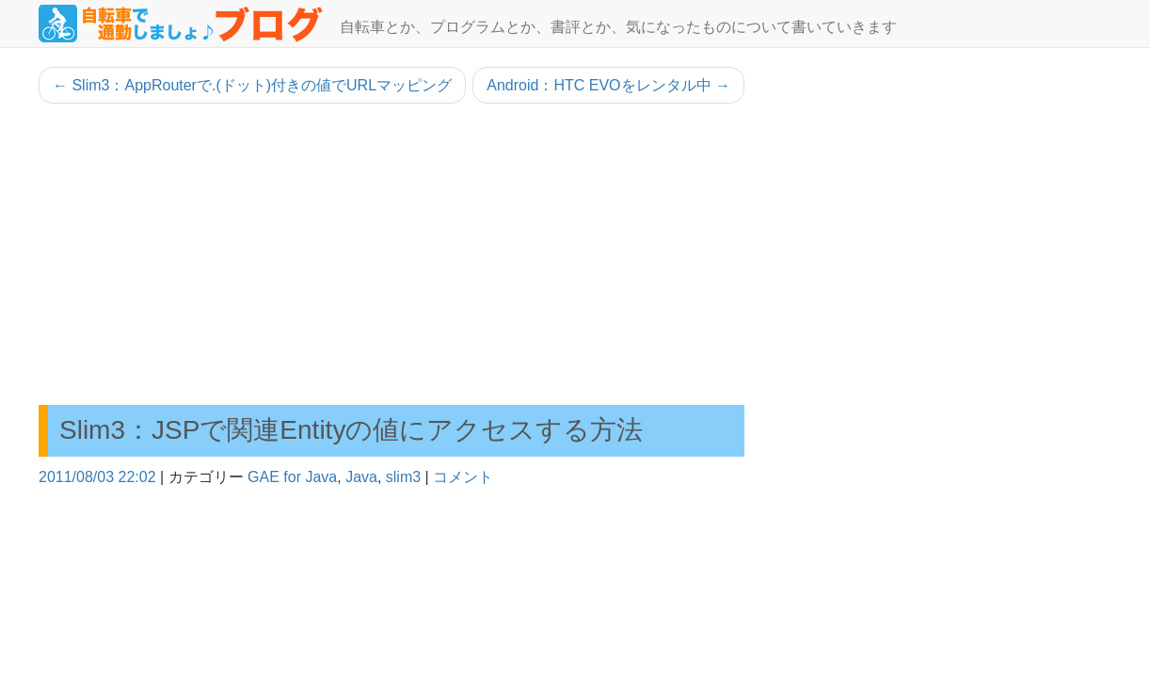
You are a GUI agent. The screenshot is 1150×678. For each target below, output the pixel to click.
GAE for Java (292, 477)
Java (361, 477)
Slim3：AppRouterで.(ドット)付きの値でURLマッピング (252, 85)
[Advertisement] (391, 254)
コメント (463, 477)
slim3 (403, 477)
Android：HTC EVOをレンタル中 (608, 85)
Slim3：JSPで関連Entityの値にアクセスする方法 (351, 429)
